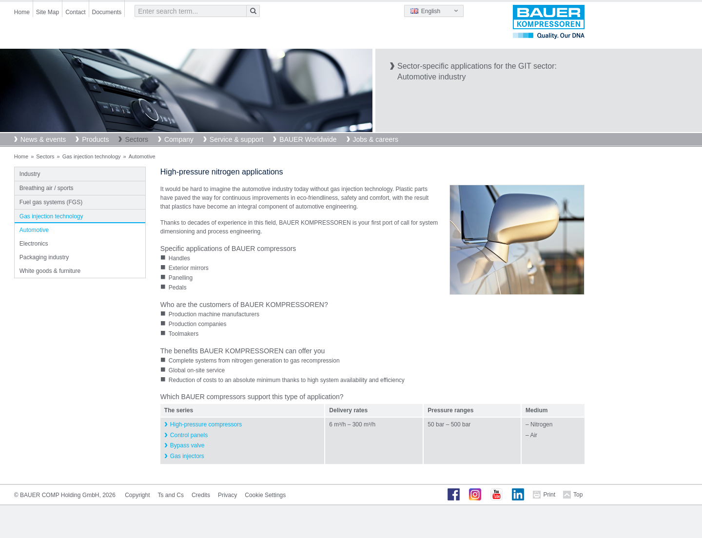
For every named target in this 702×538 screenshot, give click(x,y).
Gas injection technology (91, 156)
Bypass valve (187, 445)
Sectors (136, 139)
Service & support (237, 139)
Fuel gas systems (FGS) (51, 202)
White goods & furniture (50, 271)
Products (95, 139)
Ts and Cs (171, 495)
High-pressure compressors (206, 424)
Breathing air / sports (47, 188)
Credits (201, 495)
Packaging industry (44, 257)
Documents (107, 12)
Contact (75, 12)
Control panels (189, 435)
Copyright (137, 495)
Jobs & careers (375, 139)
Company (179, 139)
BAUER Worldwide (307, 139)
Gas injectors (187, 456)
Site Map (47, 12)
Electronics (34, 243)
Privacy (227, 495)
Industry (30, 174)
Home (22, 12)
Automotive (34, 230)
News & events (43, 139)
